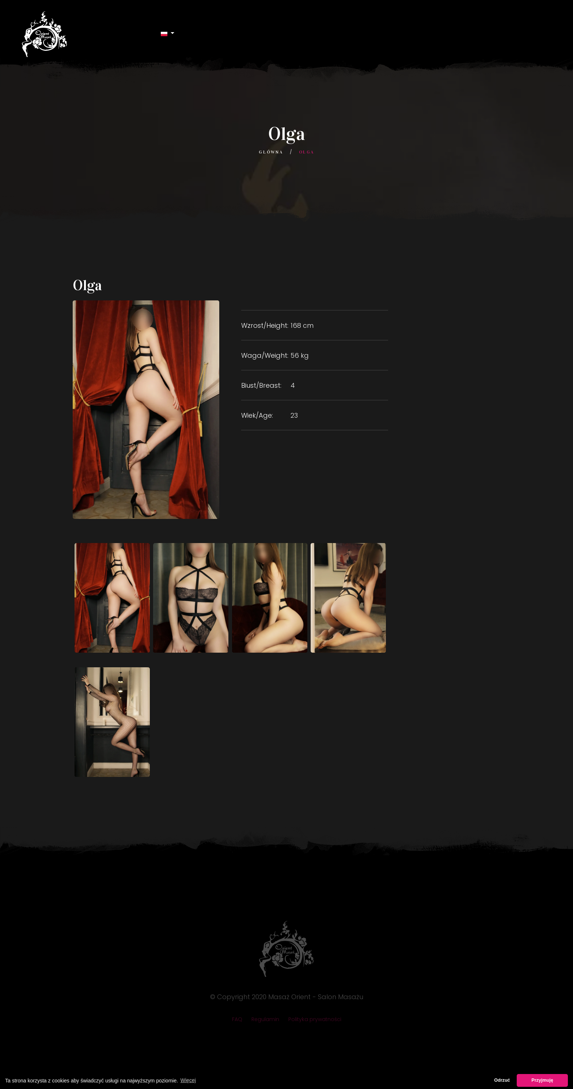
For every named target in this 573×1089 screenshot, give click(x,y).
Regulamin (265, 1021)
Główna (271, 152)
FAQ (237, 1021)
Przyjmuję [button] (542, 1080)
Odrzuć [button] (502, 1080)
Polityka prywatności (314, 1021)
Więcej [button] (188, 1080)
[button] (168, 33)
